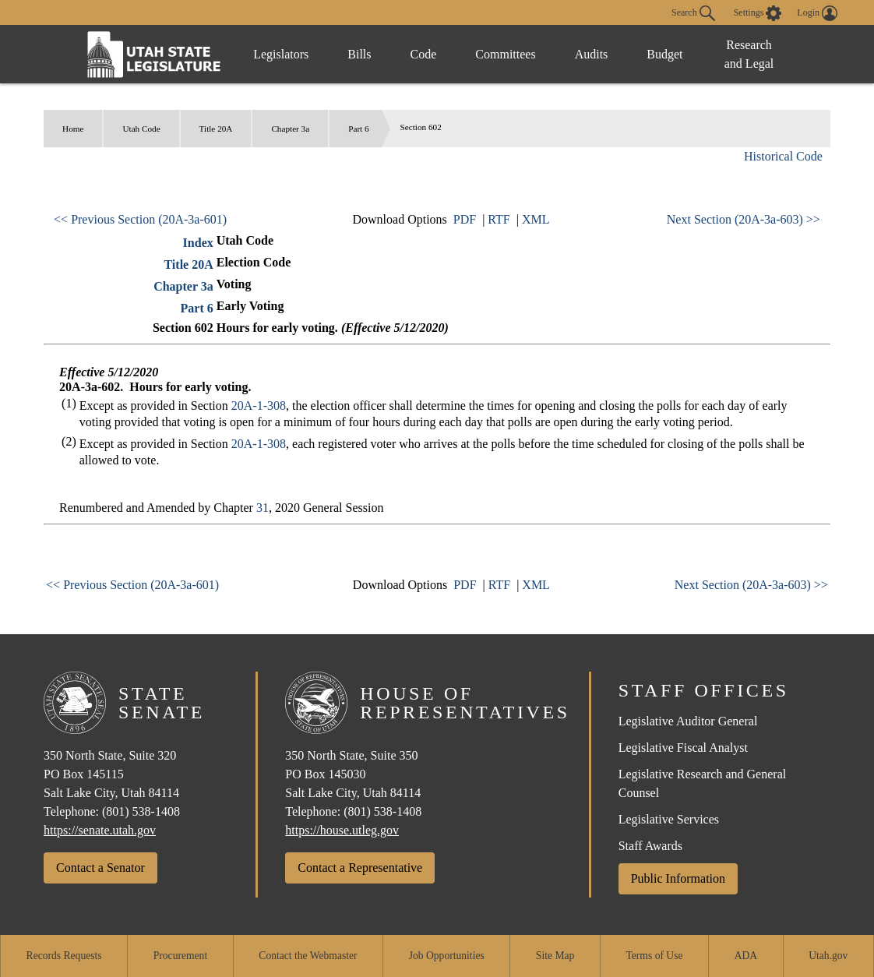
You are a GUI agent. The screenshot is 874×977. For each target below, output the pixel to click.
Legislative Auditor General (688, 721)
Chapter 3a (290, 128)
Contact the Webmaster (308, 955)
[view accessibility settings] (757, 13)
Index (198, 242)
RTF (498, 219)
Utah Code (141, 128)
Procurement (180, 955)
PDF (464, 219)
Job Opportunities (447, 955)
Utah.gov (828, 955)
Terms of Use (654, 955)
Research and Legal (749, 54)
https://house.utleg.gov (342, 830)
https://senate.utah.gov (100, 830)
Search (693, 13)
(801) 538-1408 (141, 811)
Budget (664, 54)
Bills (359, 54)
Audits (591, 54)
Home (72, 128)
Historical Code (783, 156)
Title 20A (216, 128)
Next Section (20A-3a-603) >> (743, 219)
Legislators (280, 54)
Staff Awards (650, 845)
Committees (505, 54)
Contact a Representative (360, 867)
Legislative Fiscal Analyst (683, 747)
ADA (746, 955)
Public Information (678, 878)
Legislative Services (668, 819)
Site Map (555, 955)
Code (424, 54)
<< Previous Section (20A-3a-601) (140, 219)
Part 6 (358, 128)
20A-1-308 (258, 405)
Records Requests (64, 955)
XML (536, 219)
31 (262, 507)
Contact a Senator (100, 867)
